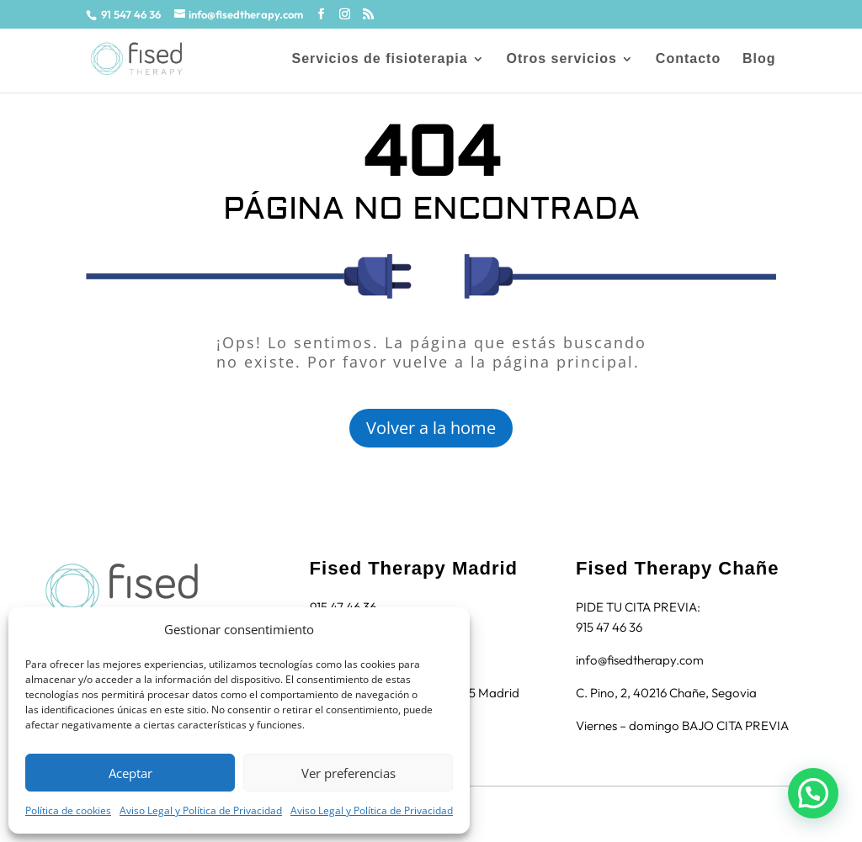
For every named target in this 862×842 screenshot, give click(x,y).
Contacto (688, 59)
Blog (759, 59)
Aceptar (130, 773)
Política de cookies (68, 810)
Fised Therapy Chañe (678, 568)
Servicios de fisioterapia (379, 59)
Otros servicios (561, 59)
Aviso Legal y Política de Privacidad (201, 810)
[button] (813, 793)
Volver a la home (431, 427)
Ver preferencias (348, 773)
